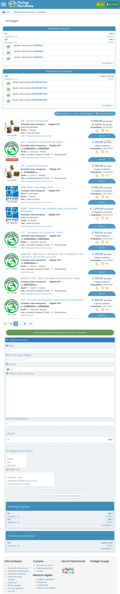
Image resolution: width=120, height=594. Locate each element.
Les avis (11, 591)
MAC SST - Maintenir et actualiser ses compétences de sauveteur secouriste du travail (52, 255)
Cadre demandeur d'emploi (30, 484)
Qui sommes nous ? (45, 565)
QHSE (23, 136)
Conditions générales (45, 579)
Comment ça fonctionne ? (19, 568)
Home (8, 12)
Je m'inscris (112, 4)
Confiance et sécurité (17, 574)
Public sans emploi (30, 477)
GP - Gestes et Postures (34, 120)
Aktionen (101, 136)
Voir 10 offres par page (83, 114)
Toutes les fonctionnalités (18, 571)
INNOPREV (108, 127)
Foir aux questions (15, 588)
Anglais (16, 459)
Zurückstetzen (44, 496)
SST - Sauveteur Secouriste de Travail (42, 142)
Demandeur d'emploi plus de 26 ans (30, 481)
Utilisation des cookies (45, 588)
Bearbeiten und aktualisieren (68, 496)
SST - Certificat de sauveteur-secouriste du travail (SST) (52, 299)
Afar (16, 462)
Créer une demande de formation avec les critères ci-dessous (60, 332)
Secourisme (30, 272)
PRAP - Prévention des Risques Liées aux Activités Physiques (49, 210)
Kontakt (39, 571)
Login (100, 4)
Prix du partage (14, 585)
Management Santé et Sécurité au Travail (39, 136)
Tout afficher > (108, 63)
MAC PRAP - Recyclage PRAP (37, 187)
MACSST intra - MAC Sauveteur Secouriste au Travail (50, 278)
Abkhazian (16, 465)
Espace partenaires (44, 568)
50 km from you (63, 114)
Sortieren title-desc (105, 114)
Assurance (12, 582)
